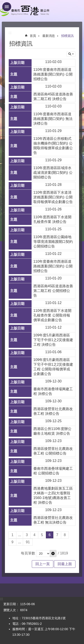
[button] (53, 553)
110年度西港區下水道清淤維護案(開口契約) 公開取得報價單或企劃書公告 (53, 197)
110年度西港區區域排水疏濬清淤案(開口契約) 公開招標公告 (53, 172)
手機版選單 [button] (6, 6)
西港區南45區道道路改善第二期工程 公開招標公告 (53, 290)
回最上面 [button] (65, 564)
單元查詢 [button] (71, 54)
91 (28, 542)
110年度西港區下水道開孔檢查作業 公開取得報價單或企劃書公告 (52, 315)
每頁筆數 (28, 553)
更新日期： (11, 604)
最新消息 (48, 36)
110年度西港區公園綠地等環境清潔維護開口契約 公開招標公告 (53, 241)
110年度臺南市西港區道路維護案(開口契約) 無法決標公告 (53, 118)
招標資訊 (67, 36)
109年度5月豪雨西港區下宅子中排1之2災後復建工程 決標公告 (53, 339)
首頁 (33, 36)
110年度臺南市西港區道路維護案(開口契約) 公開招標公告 (53, 74)
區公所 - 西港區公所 (24, 11)
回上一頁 (42, 564)
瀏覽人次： (11, 610)
